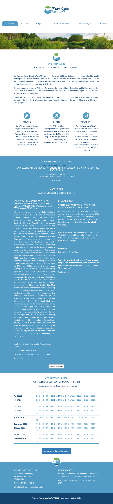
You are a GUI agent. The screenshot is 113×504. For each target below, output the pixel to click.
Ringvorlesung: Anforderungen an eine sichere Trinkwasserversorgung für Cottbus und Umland (56, 169)
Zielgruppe (40, 24)
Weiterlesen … (56, 181)
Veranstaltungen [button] (84, 24)
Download (92, 222)
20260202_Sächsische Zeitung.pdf (33, 354)
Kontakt (103, 24)
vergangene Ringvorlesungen (56, 451)
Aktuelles (10, 24)
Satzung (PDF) (75, 480)
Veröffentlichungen (61, 24)
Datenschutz (76, 498)
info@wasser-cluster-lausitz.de (31, 487)
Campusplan (63, 248)
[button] (59, 396)
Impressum (65, 498)
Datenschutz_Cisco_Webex (68, 252)
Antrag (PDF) (63, 480)
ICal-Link (38, 386)
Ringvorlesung (65, 201)
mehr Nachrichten (56, 366)
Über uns (25, 24)
